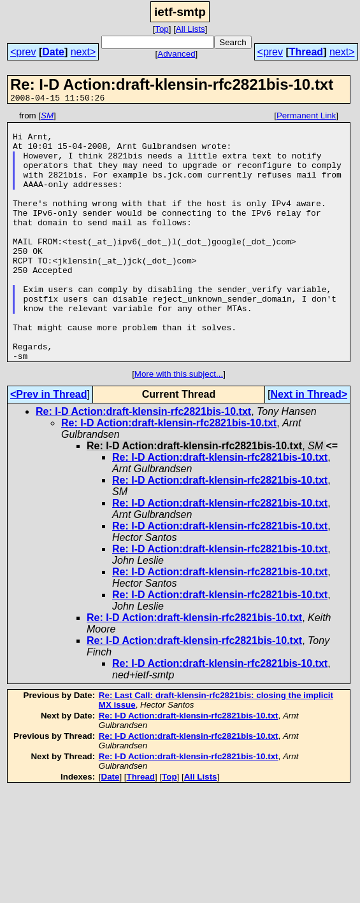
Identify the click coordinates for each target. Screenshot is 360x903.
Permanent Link (306, 117)
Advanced (176, 54)
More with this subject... (178, 423)
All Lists (190, 29)
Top (162, 29)
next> (83, 51)
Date (53, 51)
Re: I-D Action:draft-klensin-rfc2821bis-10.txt (143, 461)
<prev (23, 51)
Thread (306, 51)
